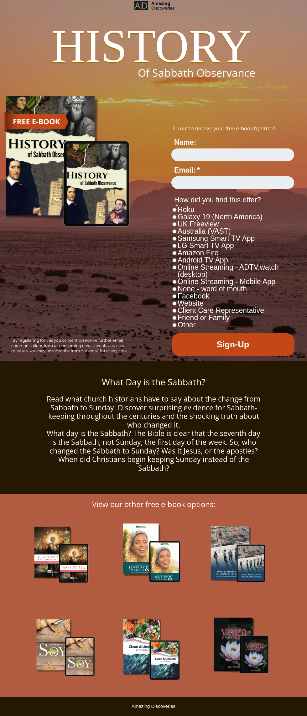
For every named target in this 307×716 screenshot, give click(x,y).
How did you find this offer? (217, 200)
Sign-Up (233, 344)
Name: (185, 142)
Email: (185, 170)
